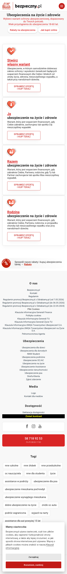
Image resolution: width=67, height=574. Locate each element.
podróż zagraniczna (15, 512)
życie (53, 473)
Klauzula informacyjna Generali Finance (33, 312)
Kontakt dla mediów (33, 396)
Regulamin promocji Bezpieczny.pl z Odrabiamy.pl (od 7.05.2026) (33, 299)
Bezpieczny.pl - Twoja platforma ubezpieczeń (21, 6)
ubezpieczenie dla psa (45, 481)
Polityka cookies (33, 315)
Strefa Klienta (33, 376)
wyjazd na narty (39, 512)
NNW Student (33, 354)
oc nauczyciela (13, 473)
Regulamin (33, 296)
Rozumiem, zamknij (33, 565)
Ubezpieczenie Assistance (33, 367)
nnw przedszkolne (51, 465)
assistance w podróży (16, 481)
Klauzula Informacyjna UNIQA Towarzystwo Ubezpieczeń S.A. (33, 325)
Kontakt (33, 293)
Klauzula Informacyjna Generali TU (33, 319)
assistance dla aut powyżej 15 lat (22, 520)
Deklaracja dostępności (33, 412)
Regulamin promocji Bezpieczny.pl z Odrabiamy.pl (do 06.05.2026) (34, 303)
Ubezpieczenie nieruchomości (33, 370)
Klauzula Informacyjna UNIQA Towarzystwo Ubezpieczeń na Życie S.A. (33, 329)
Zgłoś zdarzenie (33, 379)
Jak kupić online (48, 30)
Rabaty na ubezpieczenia (22, 30)
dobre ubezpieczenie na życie (20, 505)
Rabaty (28, 264)
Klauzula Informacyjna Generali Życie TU (33, 322)
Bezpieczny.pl (33, 290)
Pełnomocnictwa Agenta (33, 334)
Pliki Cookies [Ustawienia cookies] (33, 309)
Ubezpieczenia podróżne (33, 357)
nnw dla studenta (35, 473)
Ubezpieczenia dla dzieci (33, 347)
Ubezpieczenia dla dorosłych (33, 351)
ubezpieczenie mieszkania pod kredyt (25, 489)
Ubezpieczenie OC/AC (33, 360)
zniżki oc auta (49, 505)
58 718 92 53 (33, 438)
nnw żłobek (30, 465)
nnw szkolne (11, 465)
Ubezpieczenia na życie (33, 363)
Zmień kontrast (33, 416)
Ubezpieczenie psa (33, 373)
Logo (33, 393)
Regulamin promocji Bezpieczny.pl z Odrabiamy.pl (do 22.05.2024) (34, 306)
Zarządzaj (33, 557)
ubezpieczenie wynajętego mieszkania (25, 497)
